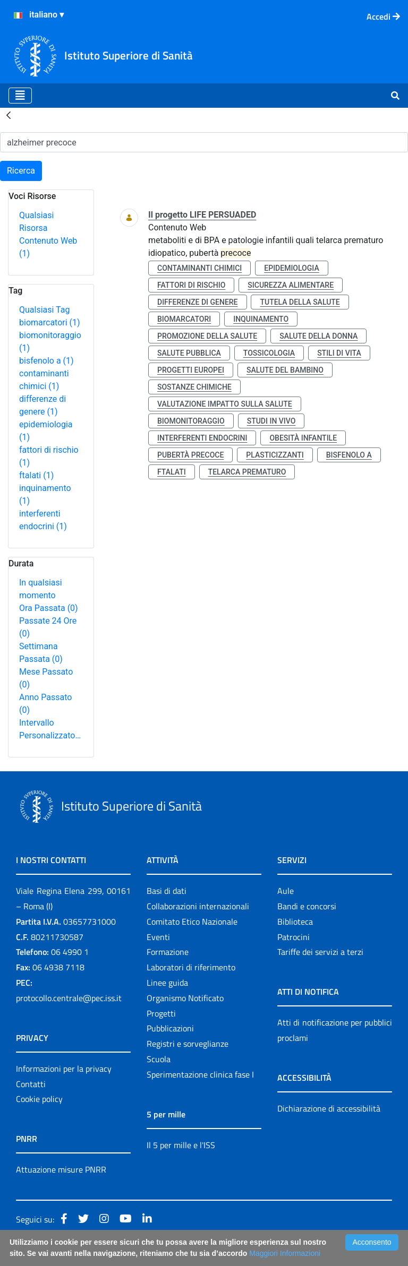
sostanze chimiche (194, 387)
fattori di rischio (191, 285)
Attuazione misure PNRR (61, 1169)
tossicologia (269, 353)
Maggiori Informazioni (284, 1253)
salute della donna (318, 336)
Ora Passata (48, 608)
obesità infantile (303, 438)
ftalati (36, 475)
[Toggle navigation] (20, 96)
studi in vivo (271, 421)
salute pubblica (189, 353)
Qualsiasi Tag (44, 310)
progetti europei (190, 370)
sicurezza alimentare (291, 285)
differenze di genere (197, 302)
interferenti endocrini (202, 438)
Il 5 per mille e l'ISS (181, 1145)
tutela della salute (299, 302)
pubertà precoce (190, 455)
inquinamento (260, 319)
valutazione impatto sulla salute (224, 404)
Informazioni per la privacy (64, 1068)
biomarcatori (49, 322)
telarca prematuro (247, 472)
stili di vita (339, 353)
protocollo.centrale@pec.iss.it (69, 998)
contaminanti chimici (199, 268)
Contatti (31, 1084)
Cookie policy (39, 1098)
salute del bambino (285, 370)
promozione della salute (207, 336)
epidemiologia (291, 268)
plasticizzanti (274, 455)
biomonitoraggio (191, 421)
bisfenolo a (46, 361)
